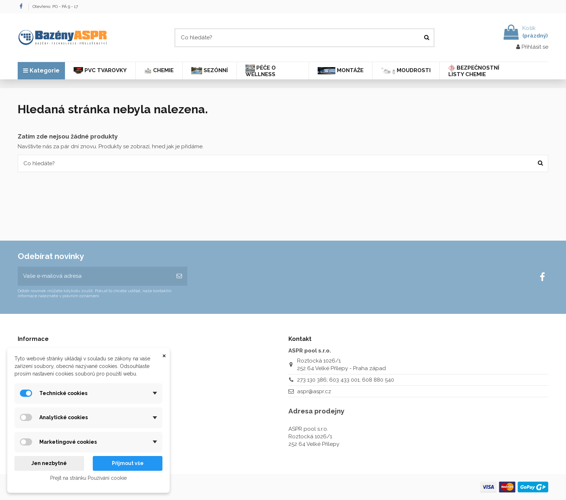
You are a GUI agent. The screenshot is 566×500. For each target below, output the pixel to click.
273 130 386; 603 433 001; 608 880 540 (345, 380)
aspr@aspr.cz (314, 391)
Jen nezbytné (49, 463)
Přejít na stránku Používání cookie (88, 478)
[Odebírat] (179, 276)
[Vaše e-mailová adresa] (94, 276)
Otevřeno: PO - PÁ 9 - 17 (55, 6)
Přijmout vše (128, 463)
